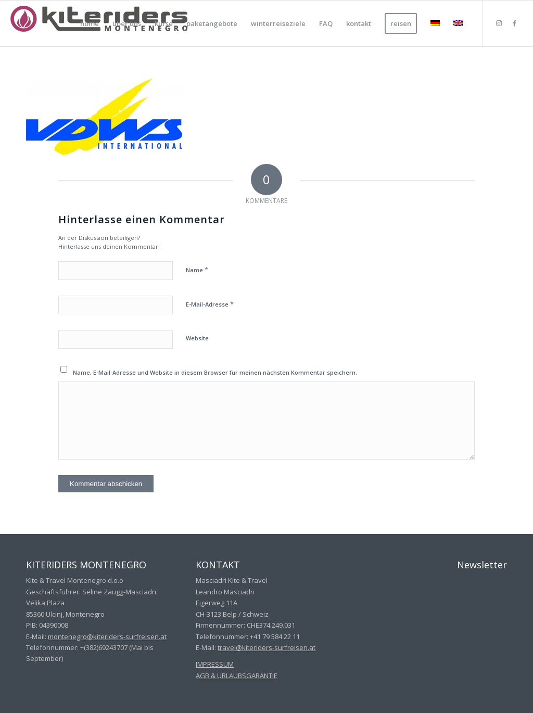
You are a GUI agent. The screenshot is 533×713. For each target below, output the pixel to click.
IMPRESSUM (215, 664)
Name (197, 269)
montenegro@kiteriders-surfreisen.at (107, 636)
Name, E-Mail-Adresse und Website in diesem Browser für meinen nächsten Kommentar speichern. (215, 372)
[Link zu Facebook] (515, 23)
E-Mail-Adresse (210, 304)
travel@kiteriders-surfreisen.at (266, 647)
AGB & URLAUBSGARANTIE (236, 675)
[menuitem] (89, 23)
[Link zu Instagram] (499, 23)
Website (197, 338)
